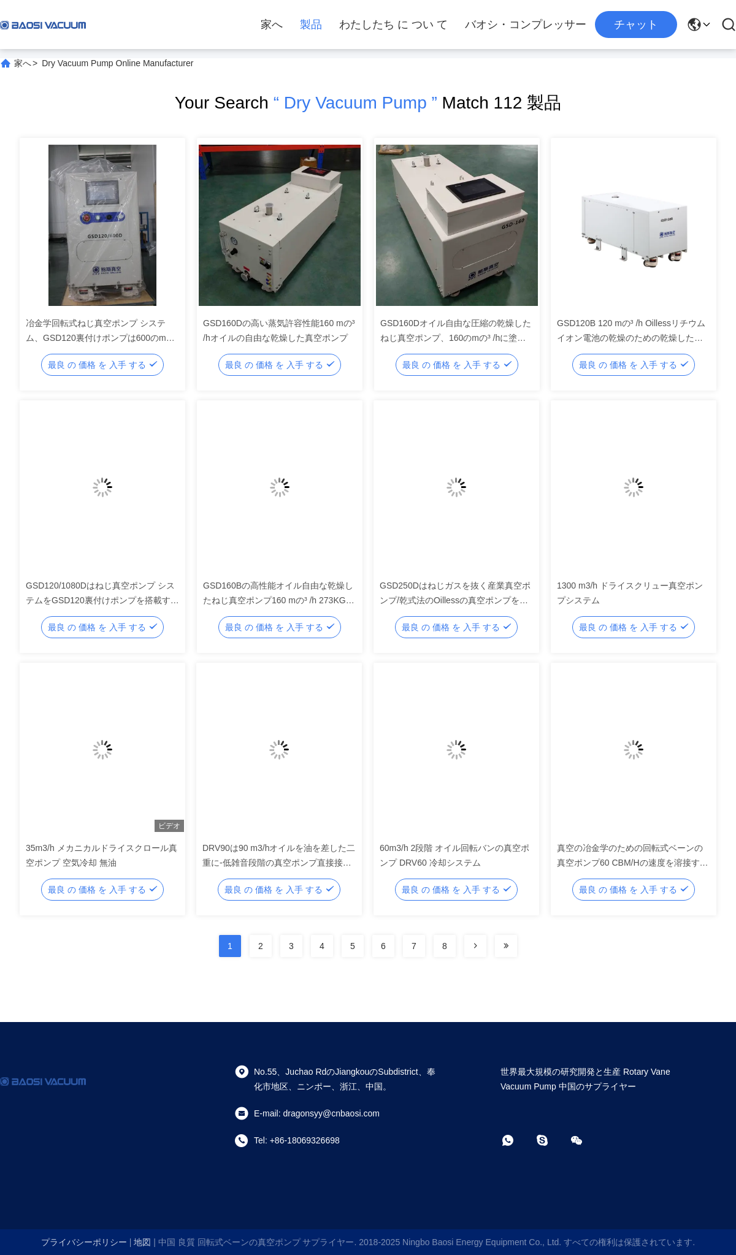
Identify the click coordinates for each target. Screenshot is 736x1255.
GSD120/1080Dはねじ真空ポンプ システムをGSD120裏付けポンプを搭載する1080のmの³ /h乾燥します (102, 600)
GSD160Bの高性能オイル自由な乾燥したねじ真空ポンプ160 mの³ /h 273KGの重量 (279, 600)
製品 (311, 24)
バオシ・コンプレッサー (525, 24)
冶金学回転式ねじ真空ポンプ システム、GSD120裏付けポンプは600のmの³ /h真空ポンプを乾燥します (101, 337)
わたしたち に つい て (393, 24)
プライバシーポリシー (84, 1242)
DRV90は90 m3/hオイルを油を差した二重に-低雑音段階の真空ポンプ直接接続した (278, 862)
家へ (272, 24)
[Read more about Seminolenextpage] (475, 946)
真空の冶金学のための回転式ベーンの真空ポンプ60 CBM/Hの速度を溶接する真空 (632, 862)
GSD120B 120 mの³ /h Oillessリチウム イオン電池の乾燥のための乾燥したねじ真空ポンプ (631, 337)
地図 (142, 1242)
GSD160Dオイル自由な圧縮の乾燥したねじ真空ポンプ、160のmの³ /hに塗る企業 (455, 337)
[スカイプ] (551, 1140)
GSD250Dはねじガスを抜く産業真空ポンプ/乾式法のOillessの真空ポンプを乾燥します (455, 600)
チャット (636, 24)
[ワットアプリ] (516, 1140)
